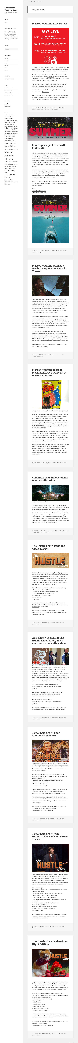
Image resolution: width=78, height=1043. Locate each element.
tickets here (53, 80)
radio (6, 67)
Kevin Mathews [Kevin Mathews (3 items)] (15, 143)
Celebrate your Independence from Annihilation (50, 479)
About (6, 22)
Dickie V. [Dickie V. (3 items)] (15, 133)
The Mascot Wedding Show (11, 8)
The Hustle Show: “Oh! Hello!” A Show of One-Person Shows (50, 836)
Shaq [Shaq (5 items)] (13, 168)
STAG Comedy (8, 106)
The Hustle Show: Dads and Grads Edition (48, 547)
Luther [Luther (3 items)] (6, 147)
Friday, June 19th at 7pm (39, 190)
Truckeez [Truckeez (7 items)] (7, 182)
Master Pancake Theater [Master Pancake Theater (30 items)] (9, 156)
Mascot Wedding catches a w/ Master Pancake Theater (49, 268)
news (6, 63)
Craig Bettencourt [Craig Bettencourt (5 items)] (13, 131)
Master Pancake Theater (42, 86)
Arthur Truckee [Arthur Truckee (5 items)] (9, 118)
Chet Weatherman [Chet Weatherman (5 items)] (10, 122)
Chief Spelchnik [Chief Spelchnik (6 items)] (9, 124)
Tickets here (45, 91)
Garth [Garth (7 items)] (6, 137)
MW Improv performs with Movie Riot (49, 146)
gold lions (7, 60)
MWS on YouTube (9, 95)
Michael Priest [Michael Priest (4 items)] (8, 161)
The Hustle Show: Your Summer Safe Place (46, 734)
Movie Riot (50, 76)
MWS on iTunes (8, 90)
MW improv (39, 252)
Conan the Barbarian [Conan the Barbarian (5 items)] (10, 130)
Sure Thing (57, 776)
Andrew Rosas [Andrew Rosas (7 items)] (9, 117)
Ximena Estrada (55, 162)
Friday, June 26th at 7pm (39, 192)
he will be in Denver (42, 346)
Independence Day (60, 530)
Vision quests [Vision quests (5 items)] (14, 182)
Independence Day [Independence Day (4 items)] (9, 140)
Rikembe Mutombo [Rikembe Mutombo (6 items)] (10, 166)
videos (6, 70)
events (6, 58)
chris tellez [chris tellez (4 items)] (7, 126)
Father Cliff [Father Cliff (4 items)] (12, 135)
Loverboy (34, 177)
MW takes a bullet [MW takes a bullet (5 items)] (10, 164)
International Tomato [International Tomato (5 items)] (10, 142)
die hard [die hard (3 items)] (6, 135)
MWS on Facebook (9, 88)
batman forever (35, 464)
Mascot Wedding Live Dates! (49, 23)
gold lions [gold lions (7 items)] (11, 137)
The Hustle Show (61, 622)
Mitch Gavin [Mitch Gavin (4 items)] (14, 161)
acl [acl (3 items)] (5, 115)
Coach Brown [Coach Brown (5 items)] (13, 126)
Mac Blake (7, 104)
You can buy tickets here (47, 335)
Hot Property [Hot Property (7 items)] (9, 139)
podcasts (6, 65)
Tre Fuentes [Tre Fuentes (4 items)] (7, 180)
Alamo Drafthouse (62, 462)
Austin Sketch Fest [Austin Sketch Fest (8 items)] (11, 121)
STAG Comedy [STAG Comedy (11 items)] (10, 170)
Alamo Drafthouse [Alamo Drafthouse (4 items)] (10, 115)
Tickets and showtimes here (49, 522)
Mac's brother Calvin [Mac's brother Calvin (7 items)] (11, 149)
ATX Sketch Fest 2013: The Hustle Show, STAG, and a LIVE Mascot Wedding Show (49, 640)
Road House (55, 109)
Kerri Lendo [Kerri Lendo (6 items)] (8, 144)
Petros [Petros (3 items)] (16, 164)
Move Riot (45, 164)
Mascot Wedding (45, 107)
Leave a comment (46, 532)
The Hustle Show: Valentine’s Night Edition (50, 943)
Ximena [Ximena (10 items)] (7, 184)
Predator (42, 356)
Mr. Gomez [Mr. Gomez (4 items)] (7, 163)
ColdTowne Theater (61, 250)
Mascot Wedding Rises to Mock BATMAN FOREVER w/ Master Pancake (49, 372)
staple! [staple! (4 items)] (6, 172)
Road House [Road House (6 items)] (8, 168)
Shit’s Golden (40, 778)
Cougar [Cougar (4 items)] (6, 131)
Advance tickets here (51, 793)
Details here (45, 80)
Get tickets (35, 688)
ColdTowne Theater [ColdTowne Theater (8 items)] (11, 128)
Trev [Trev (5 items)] (11, 180)
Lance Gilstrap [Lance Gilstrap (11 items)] (10, 146)
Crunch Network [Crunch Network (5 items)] (9, 133)
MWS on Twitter (8, 92)
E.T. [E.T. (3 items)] (9, 135)
